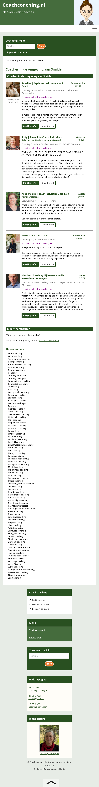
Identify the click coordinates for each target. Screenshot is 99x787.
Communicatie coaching (19, 381)
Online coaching (15, 480)
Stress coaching (15, 536)
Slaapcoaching (14, 525)
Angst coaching (15, 356)
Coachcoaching (38, 592)
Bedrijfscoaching (16, 361)
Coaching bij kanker (17, 375)
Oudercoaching (15, 486)
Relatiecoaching (15, 511)
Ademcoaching (15, 353)
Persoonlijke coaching (18, 500)
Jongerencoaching (16, 433)
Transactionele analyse (19, 547)
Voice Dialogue (15, 564)
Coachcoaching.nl (38, 762)
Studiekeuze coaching (18, 539)
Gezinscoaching (15, 411)
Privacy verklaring (51, 769)
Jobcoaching (13, 431)
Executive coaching (17, 395)
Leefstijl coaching (16, 442)
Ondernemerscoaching (19, 478)
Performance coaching (18, 494)
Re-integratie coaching (19, 503)
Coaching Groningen (38, 690)
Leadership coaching (18, 439)
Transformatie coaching (19, 550)
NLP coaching (14, 475)
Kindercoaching (15, 436)
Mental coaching (15, 467)
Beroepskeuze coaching (19, 364)
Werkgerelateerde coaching (21, 569)
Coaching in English (17, 378)
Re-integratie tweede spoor (21, 508)
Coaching (12, 372)
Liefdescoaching (15, 447)
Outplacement (15, 489)
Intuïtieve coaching (17, 428)
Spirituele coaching (17, 530)
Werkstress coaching (18, 572)
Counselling (13, 386)
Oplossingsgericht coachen (21, 483)
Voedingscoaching (16, 561)
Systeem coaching (16, 541)
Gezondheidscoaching (18, 414)
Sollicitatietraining (16, 528)
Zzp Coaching (14, 577)
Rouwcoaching (15, 514)
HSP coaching (14, 419)
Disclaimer (38, 769)
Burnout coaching (16, 367)
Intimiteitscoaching (17, 425)
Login (62, 769)
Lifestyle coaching (16, 453)
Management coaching (18, 464)
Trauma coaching (16, 552)
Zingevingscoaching (17, 575)
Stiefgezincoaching (17, 533)
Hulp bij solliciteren (17, 422)
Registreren (35, 637)
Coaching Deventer (38, 706)
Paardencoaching (16, 491)
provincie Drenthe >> (49, 340)
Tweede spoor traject (18, 555)
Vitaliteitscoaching (16, 558)
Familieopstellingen (17, 403)
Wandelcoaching (15, 566)
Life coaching (14, 450)
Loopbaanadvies (16, 455)
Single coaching (15, 522)
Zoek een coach (37, 630)
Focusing (12, 406)
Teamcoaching (15, 544)
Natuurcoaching (15, 472)
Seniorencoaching (16, 519)
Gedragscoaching (16, 408)
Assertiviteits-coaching (19, 358)
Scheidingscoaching (17, 516)
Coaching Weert (36, 698)
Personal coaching (16, 497)
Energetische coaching (18, 392)
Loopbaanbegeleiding (18, 458)
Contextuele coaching (18, 383)
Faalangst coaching (17, 400)
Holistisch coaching (17, 417)
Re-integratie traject (18, 505)
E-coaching (13, 389)
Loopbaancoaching (17, 461)
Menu (32, 622)
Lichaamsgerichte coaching (21, 444)
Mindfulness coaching (18, 469)
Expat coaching (15, 397)
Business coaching (16, 370)
